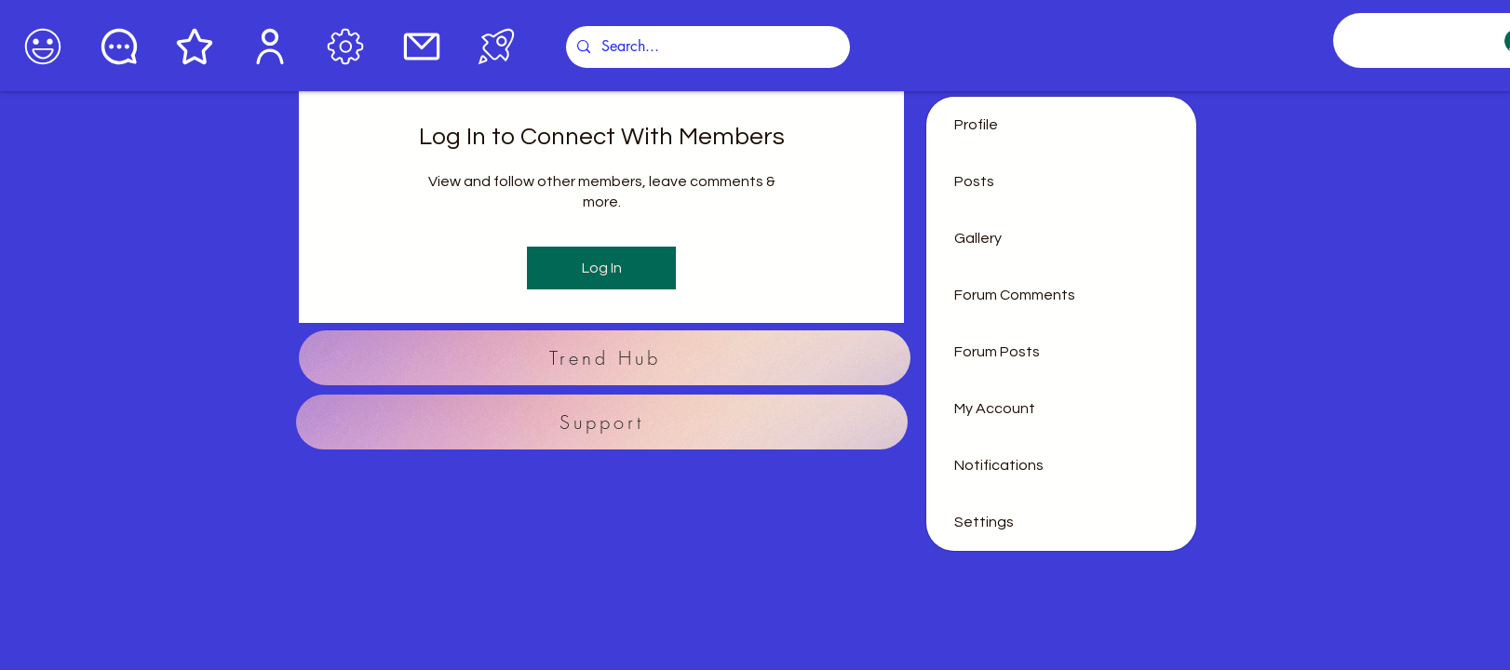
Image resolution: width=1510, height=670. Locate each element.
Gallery (978, 238)
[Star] (194, 46)
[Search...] (706, 47)
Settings (984, 522)
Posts (974, 181)
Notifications (999, 465)
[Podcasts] (496, 46)
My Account (994, 408)
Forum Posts (997, 351)
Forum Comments (1014, 295)
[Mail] (421, 46)
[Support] (602, 422)
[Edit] (345, 46)
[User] (269, 46)
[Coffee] (40, 46)
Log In (602, 268)
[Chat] (119, 46)
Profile (976, 124)
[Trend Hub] (604, 357)
